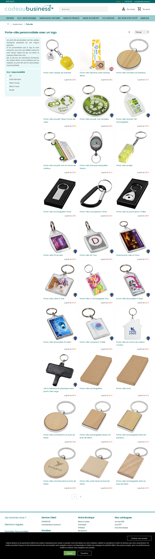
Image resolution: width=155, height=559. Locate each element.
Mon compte (131, 9)
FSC (10, 76)
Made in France (14, 86)
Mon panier (146, 9)
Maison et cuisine (83, 521)
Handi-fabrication (15, 79)
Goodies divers (18, 24)
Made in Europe (14, 83)
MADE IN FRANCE (71, 18)
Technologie (82, 524)
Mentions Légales (14, 524)
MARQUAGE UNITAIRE (50, 18)
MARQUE (145, 18)
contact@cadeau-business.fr (142, 1)
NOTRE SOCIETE (10, 1)
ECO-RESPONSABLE (26, 18)
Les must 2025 (119, 521)
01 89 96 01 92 (128, 1)
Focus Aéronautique (121, 527)
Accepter (70, 553)
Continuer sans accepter (139, 538)
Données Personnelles (16, 531)
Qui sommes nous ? (15, 517)
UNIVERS (10, 18)
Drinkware (81, 527)
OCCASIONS (108, 18)
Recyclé (11, 90)
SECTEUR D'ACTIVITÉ (127, 18)
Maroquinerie (82, 530)
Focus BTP (118, 524)
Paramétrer (84, 553)
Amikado (118, 1)
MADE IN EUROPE (91, 18)
